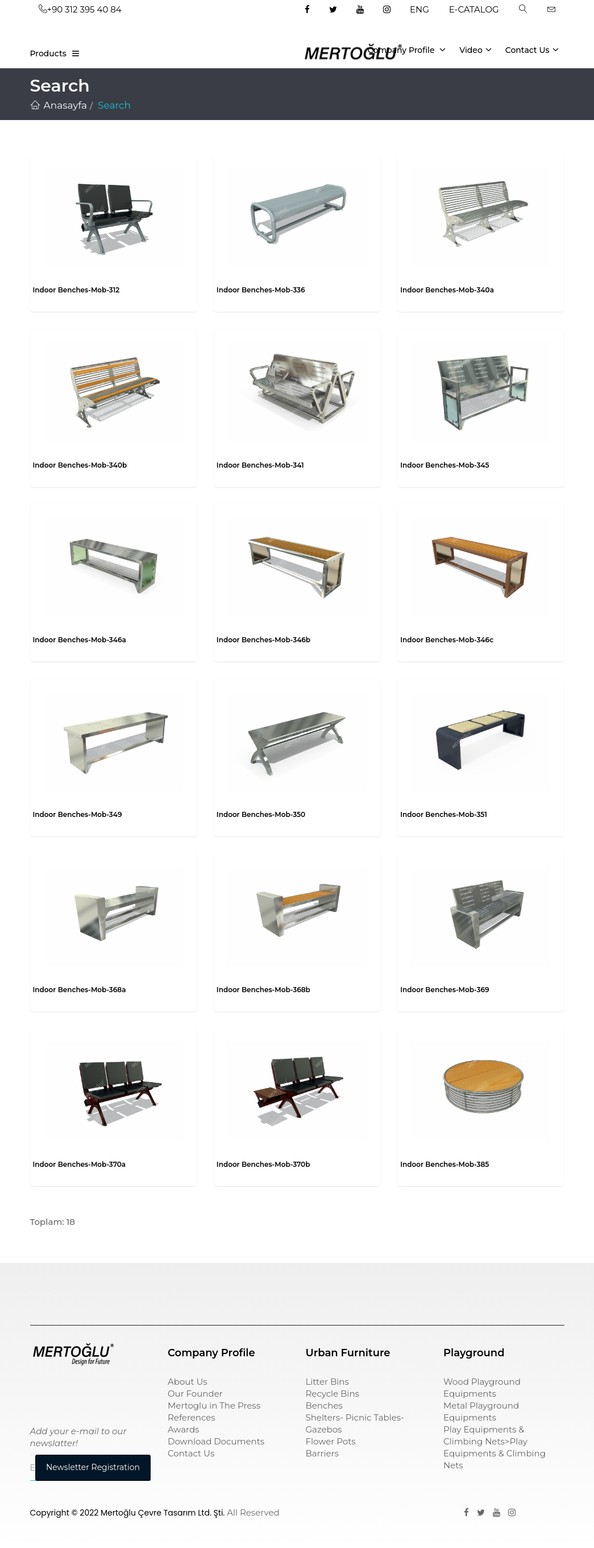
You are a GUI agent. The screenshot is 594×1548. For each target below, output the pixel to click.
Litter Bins (327, 1381)
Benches (324, 1405)
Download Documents (216, 1441)
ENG (419, 9)
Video (475, 49)
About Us (187, 1381)
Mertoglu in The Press (214, 1405)
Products (48, 53)
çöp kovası (191, 1287)
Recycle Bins (332, 1393)
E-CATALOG (474, 9)
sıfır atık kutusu (340, 1287)
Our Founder (195, 1393)
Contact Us (532, 49)
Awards (183, 1429)
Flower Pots (331, 1441)
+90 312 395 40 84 (80, 9)
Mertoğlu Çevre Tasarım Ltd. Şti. (163, 1512)
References (191, 1417)
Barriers (322, 1453)
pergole (460, 1287)
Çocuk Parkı (56, 1287)
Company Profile (407, 49)
